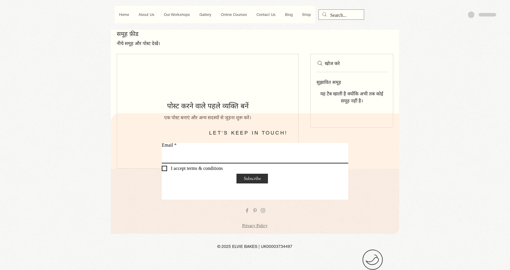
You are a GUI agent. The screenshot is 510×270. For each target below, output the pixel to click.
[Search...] (340, 15)
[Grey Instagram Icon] (263, 210)
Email (167, 145)
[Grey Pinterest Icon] (255, 210)
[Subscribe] (252, 178)
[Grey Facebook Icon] (247, 210)
